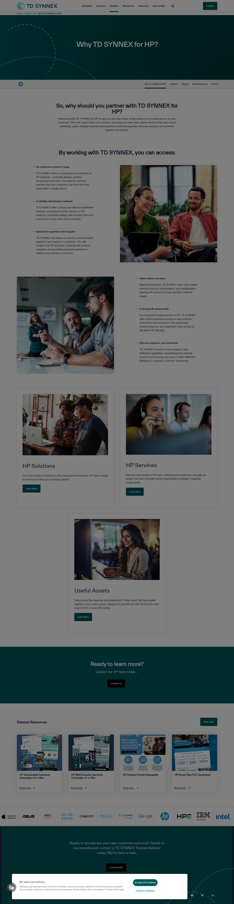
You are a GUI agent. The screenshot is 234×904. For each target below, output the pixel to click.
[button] (11, 887)
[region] (99, 886)
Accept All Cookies (145, 882)
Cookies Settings (145, 890)
